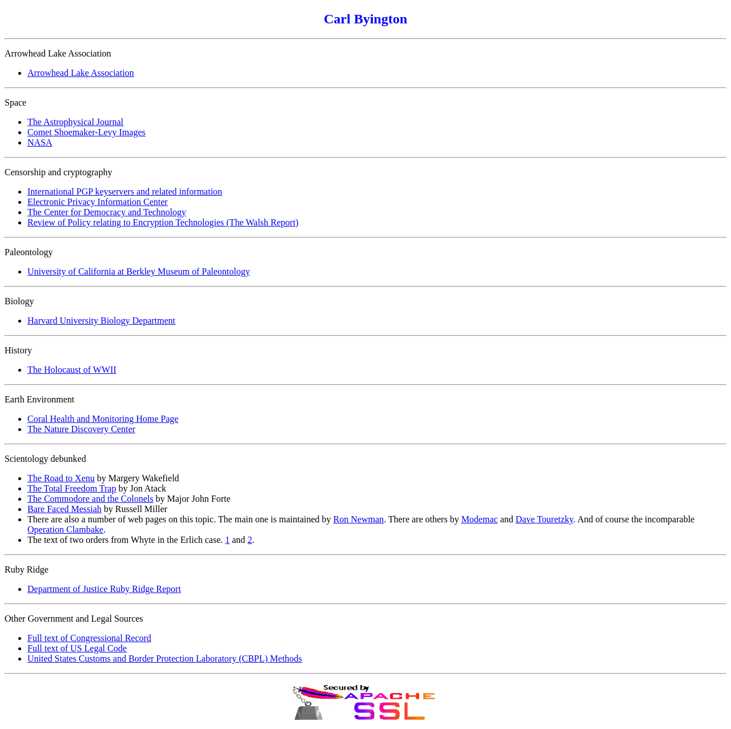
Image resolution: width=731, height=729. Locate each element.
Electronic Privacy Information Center (97, 202)
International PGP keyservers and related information (124, 191)
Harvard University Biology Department (101, 320)
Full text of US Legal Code (77, 648)
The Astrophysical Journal (75, 122)
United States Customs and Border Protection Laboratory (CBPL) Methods (164, 658)
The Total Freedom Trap (71, 488)
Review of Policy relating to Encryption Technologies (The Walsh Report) (163, 222)
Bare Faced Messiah (64, 509)
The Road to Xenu (61, 478)
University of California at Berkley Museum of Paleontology (138, 271)
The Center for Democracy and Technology (106, 212)
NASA (40, 142)
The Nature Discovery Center (81, 429)
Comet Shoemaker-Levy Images (86, 132)
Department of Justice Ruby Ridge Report (104, 589)
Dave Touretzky (544, 519)
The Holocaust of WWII (72, 369)
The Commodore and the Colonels (90, 499)
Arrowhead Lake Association (80, 73)
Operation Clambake (65, 529)
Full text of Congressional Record (89, 638)
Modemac (479, 519)
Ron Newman (359, 519)
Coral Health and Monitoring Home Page (102, 419)
